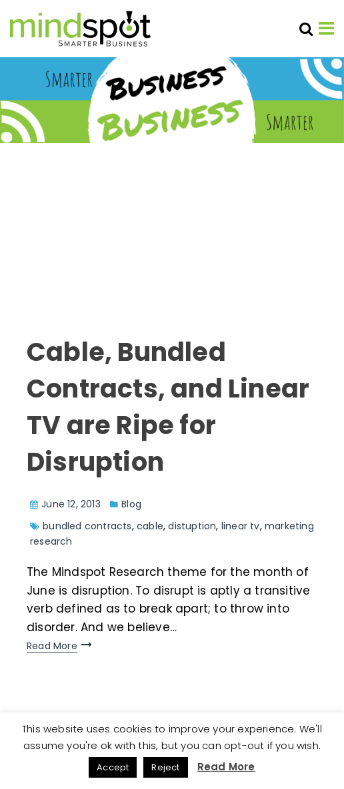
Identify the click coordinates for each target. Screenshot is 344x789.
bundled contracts (87, 526)
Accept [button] (113, 767)
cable (150, 526)
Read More (52, 646)
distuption (192, 526)
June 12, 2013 (71, 504)
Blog (131, 504)
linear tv (240, 526)
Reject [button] (165, 767)
